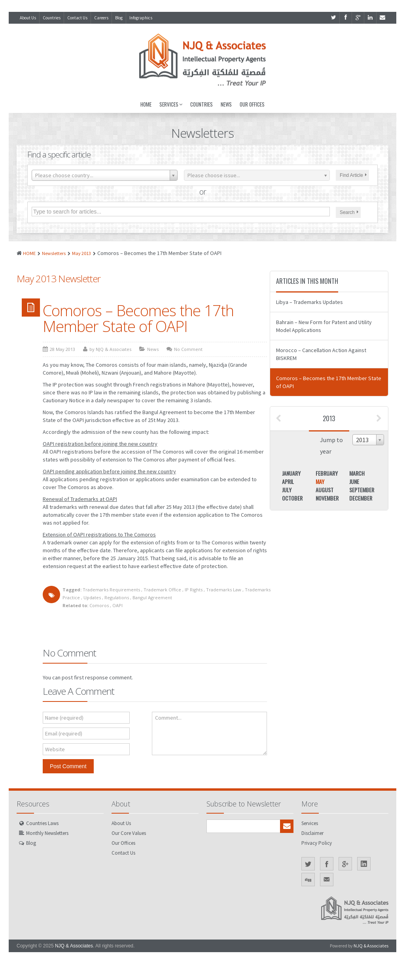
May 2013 (81, 253)
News (226, 104)
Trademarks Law (223, 590)
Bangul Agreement (152, 597)
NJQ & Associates (74, 946)
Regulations (116, 597)
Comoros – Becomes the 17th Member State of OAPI (138, 318)
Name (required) (64, 717)
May (320, 481)
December (360, 498)
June (354, 481)
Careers (101, 18)
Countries (52, 18)
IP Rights (193, 590)
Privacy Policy (316, 843)
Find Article (353, 175)
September (361, 490)
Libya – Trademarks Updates (309, 302)
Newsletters (54, 253)
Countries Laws (42, 823)
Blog (119, 18)
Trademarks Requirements (111, 590)
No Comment (188, 349)
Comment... (168, 717)
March (357, 473)
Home (145, 104)
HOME (29, 253)
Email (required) (63, 733)
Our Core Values (129, 833)
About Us (28, 18)
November (327, 498)
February (327, 473)
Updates (92, 597)
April (288, 481)
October (292, 498)
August (324, 490)
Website (55, 749)
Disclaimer (312, 833)
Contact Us (77, 18)
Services (170, 104)
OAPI (117, 605)
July (286, 490)
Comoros (99, 605)
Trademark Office (162, 590)
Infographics (140, 18)
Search (349, 212)
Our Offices (252, 104)
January (291, 473)
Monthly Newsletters (47, 833)
